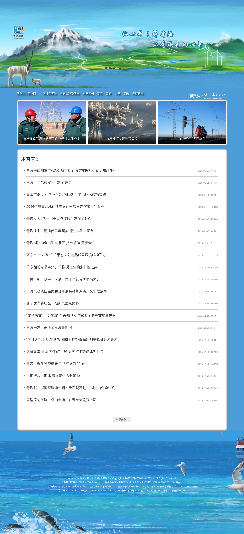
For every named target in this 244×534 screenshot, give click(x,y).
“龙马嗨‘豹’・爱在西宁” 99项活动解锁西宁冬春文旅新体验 (71, 315)
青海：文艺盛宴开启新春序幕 (49, 182)
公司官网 (66, 486)
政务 (109, 93)
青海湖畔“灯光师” (192, 138)
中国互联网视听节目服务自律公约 (168, 490)
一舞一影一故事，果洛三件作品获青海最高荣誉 (63, 279)
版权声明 (98, 486)
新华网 (32, 93)
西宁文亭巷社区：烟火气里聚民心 (52, 303)
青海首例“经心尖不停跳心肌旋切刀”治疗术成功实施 (66, 194)
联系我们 (76, 486)
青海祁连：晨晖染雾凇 (122, 138)
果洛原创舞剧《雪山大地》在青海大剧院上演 (61, 400)
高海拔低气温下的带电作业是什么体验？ (51, 138)
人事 (117, 93)
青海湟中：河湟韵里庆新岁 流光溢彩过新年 (60, 231)
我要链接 (87, 486)
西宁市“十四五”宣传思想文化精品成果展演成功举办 (66, 255)
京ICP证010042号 (68, 490)
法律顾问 (109, 486)
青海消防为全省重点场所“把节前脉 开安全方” (61, 243)
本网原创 (88, 93)
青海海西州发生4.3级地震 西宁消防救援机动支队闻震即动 (71, 170)
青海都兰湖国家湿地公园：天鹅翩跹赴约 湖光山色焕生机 (70, 388)
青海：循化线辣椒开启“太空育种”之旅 (55, 364)
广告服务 (120, 486)
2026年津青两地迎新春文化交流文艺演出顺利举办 (65, 207)
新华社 (21, 93)
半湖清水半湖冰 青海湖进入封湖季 (53, 376)
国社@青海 (50, 93)
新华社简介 (53, 486)
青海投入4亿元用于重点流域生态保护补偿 (59, 219)
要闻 (100, 93)
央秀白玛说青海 (70, 93)
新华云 (146, 486)
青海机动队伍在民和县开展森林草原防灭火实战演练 (66, 291)
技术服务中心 (133, 486)
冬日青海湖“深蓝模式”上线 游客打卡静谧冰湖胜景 (64, 351)
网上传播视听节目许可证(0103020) (132, 490)
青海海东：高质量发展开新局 (49, 327)
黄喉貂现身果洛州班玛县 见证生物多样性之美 (62, 267)
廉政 (126, 93)
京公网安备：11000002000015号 (95, 490)
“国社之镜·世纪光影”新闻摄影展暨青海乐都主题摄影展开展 (72, 339)
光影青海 (137, 93)
